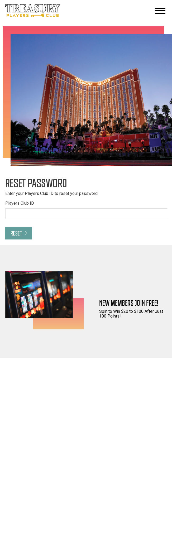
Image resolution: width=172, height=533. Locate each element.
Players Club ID (19, 203)
